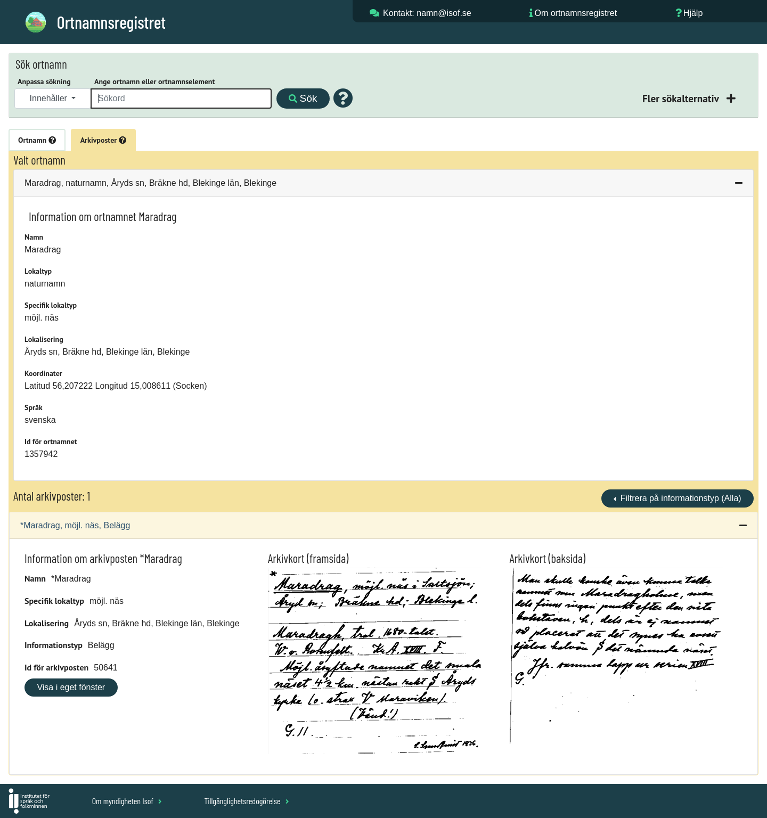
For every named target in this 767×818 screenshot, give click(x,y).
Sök (303, 98)
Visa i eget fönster (71, 687)
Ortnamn (37, 140)
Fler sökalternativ (681, 98)
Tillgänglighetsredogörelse (246, 801)
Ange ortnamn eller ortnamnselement (154, 81)
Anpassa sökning (44, 81)
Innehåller (50, 98)
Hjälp (693, 13)
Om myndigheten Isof (127, 801)
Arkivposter (103, 140)
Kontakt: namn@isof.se (427, 13)
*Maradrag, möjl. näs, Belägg (75, 525)
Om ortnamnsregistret (575, 13)
